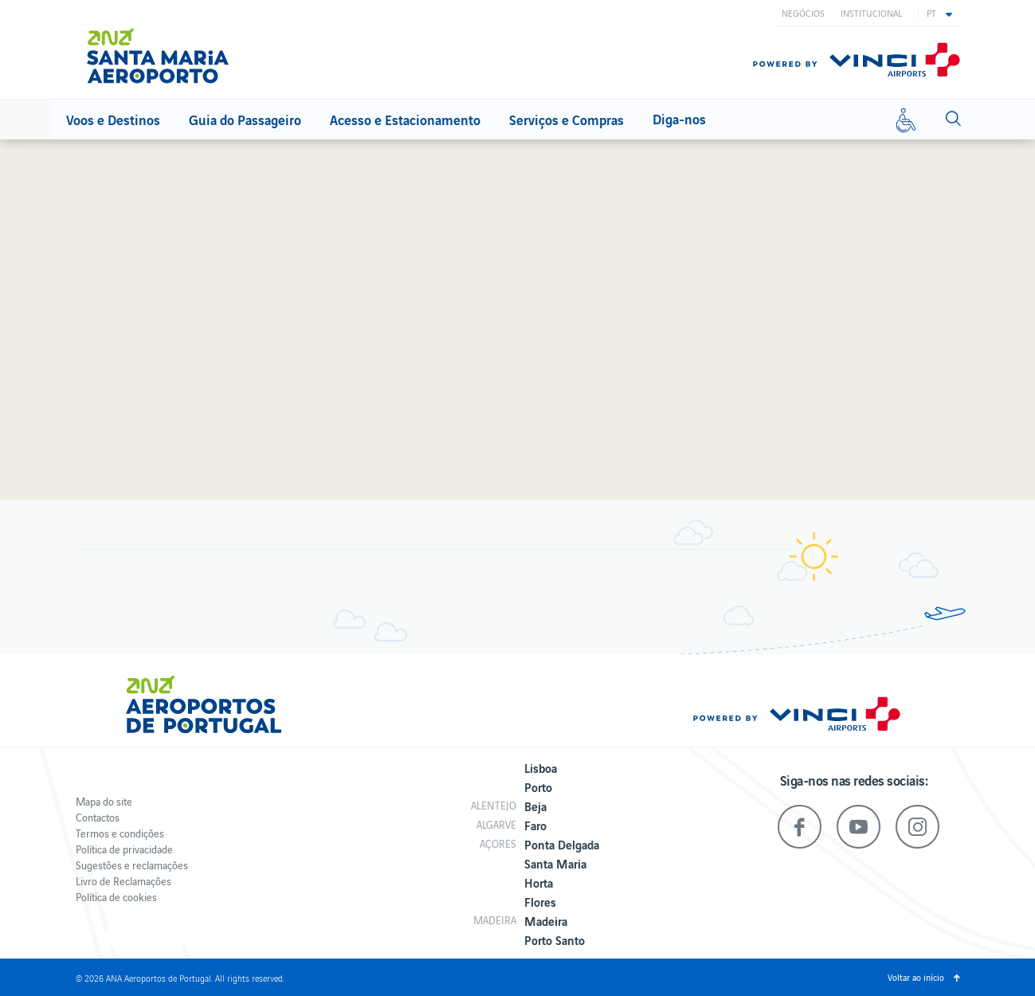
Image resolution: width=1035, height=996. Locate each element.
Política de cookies (116, 896)
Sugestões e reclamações (132, 864)
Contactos (98, 817)
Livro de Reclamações (123, 880)
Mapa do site (104, 801)
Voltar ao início (916, 977)
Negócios (803, 12)
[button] (939, 12)
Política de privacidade (124, 849)
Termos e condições (120, 833)
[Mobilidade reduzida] (906, 119)
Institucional (871, 12)
